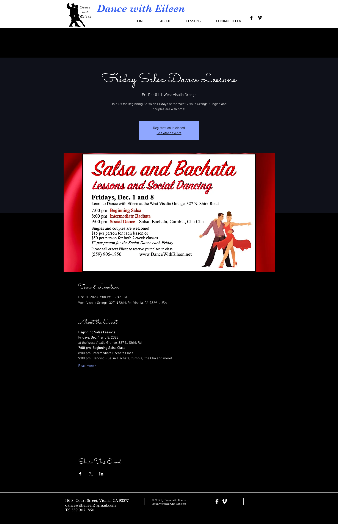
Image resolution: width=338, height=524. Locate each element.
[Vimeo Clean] (224, 501)
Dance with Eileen (141, 8)
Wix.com (181, 503)
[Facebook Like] (260, 502)
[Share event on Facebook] (80, 473)
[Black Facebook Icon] (251, 17)
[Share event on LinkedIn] (101, 473)
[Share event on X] (91, 473)
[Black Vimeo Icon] (259, 17)
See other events (169, 133)
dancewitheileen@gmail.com (90, 505)
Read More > (87, 366)
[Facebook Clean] (217, 501)
